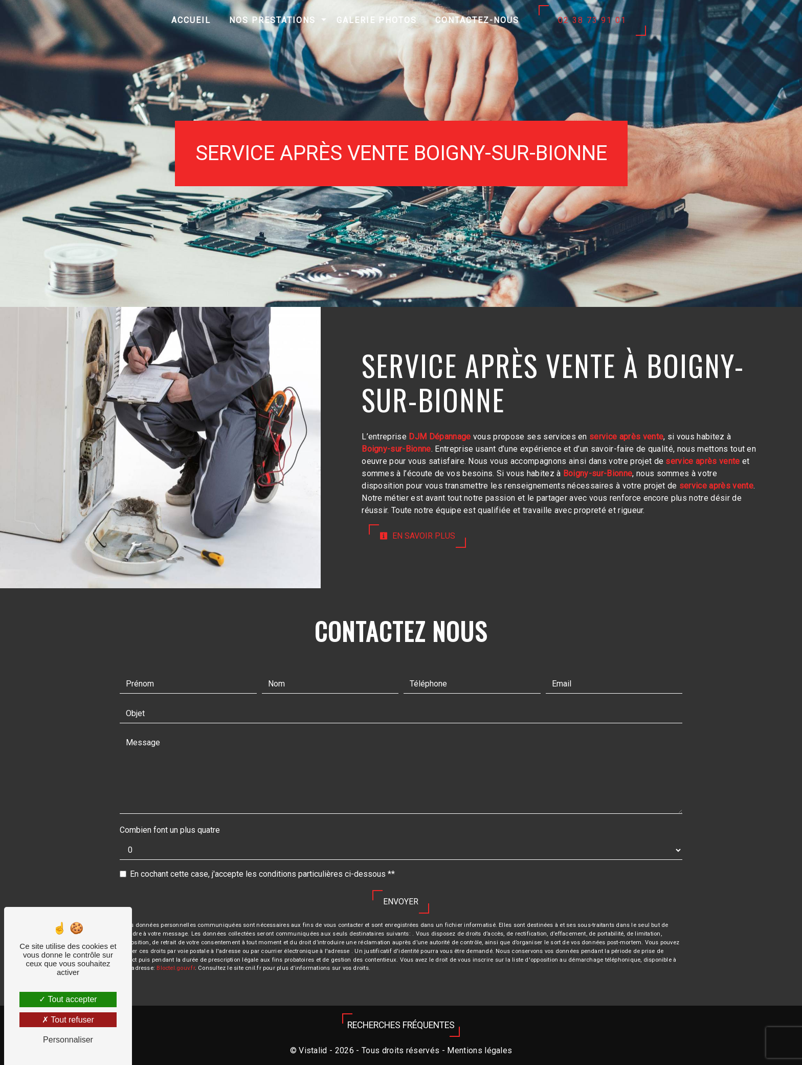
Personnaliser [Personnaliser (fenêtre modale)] (68, 1039)
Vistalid (313, 1050)
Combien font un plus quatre (170, 830)
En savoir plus (417, 536)
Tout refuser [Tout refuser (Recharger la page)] (68, 1019)
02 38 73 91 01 (592, 20)
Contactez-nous (477, 20)
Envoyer (400, 901)
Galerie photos (377, 20)
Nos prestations (272, 20)
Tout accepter (68, 999)
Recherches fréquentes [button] (401, 1025)
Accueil (191, 20)
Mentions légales (478, 1050)
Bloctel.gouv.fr (175, 968)
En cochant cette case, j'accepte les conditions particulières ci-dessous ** (262, 874)
